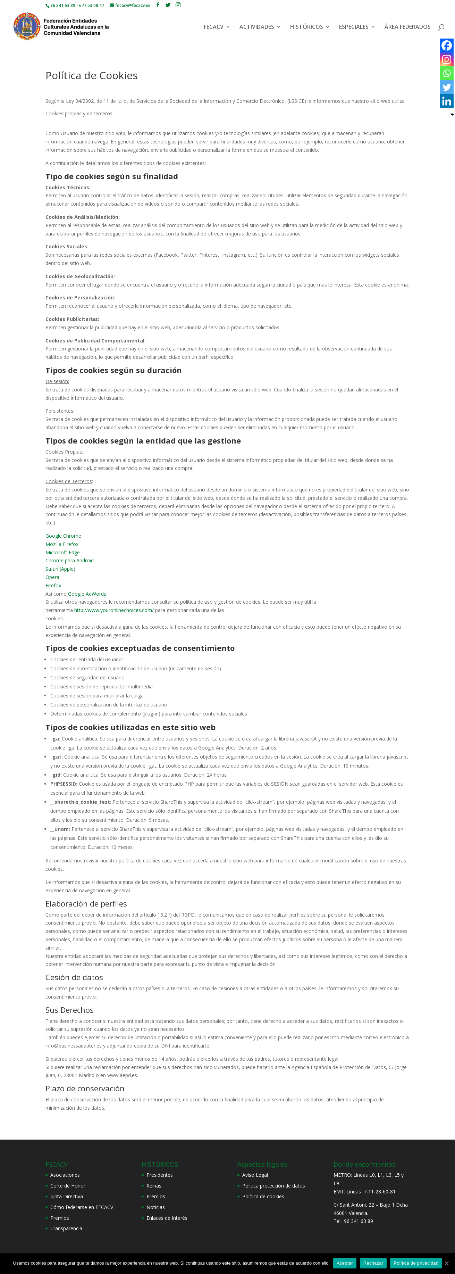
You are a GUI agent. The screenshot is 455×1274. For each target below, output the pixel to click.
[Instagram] (447, 59)
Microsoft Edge (62, 552)
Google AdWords (87, 593)
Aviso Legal (255, 1175)
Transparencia (66, 1228)
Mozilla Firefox (61, 544)
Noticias (155, 1207)
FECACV (214, 27)
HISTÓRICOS (306, 27)
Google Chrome (63, 535)
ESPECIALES (354, 27)
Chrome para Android (69, 560)
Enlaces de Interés (166, 1218)
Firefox (53, 585)
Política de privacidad (416, 1263)
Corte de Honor (67, 1185)
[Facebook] (447, 45)
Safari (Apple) (60, 568)
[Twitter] (447, 87)
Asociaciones (65, 1175)
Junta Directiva (66, 1196)
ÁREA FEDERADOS (408, 27)
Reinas (153, 1185)
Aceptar (345, 1263)
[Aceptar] (446, 1263)
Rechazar (373, 1263)
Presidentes (159, 1175)
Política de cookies (263, 1196)
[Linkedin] (447, 101)
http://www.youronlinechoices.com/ (114, 610)
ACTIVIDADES (256, 27)
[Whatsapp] (447, 73)
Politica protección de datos (273, 1185)
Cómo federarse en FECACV (81, 1207)
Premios (59, 1218)
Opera (52, 577)
